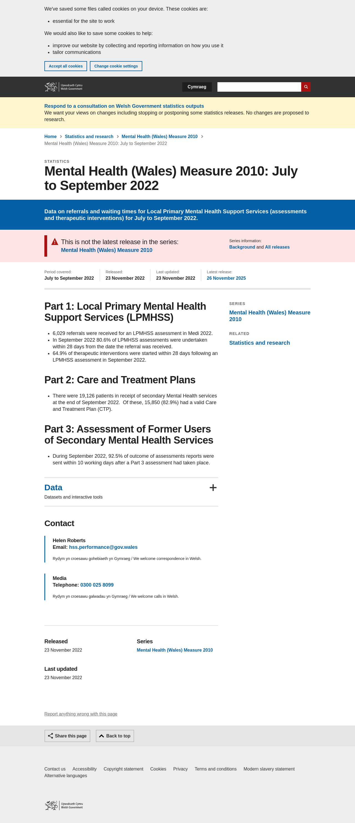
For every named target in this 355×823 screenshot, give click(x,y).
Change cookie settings (116, 66)
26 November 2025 (226, 278)
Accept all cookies (66, 66)
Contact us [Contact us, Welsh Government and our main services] (54, 769)
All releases (277, 247)
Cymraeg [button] (197, 86)
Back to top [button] (118, 736)
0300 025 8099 (97, 585)
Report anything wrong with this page (80, 714)
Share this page (71, 736)
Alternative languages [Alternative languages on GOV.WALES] (65, 775)
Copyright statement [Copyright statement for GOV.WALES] (123, 769)
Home (50, 136)
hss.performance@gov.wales (103, 547)
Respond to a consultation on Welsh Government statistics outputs (124, 106)
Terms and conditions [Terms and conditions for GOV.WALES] (216, 769)
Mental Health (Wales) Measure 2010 (160, 136)
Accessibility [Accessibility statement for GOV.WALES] (84, 769)
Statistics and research (89, 136)
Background (242, 247)
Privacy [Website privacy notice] (180, 769)
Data (53, 487)
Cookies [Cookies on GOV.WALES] (158, 769)
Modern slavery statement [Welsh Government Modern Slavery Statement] (269, 769)
